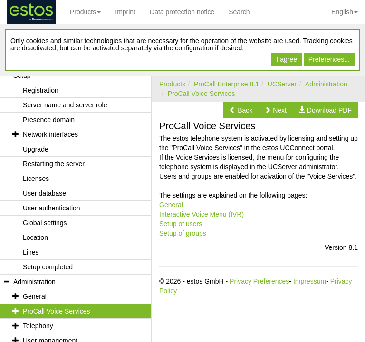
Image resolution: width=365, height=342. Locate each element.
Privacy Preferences (259, 281)
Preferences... (329, 59)
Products (85, 12)
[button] (241, 110)
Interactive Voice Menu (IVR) (201, 214)
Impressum (309, 281)
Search (239, 12)
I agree (286, 59)
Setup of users (180, 224)
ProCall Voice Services (201, 93)
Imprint (125, 12)
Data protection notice (182, 12)
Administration (326, 84)
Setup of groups (182, 233)
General (171, 205)
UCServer (282, 84)
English (344, 12)
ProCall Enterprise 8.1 (226, 84)
